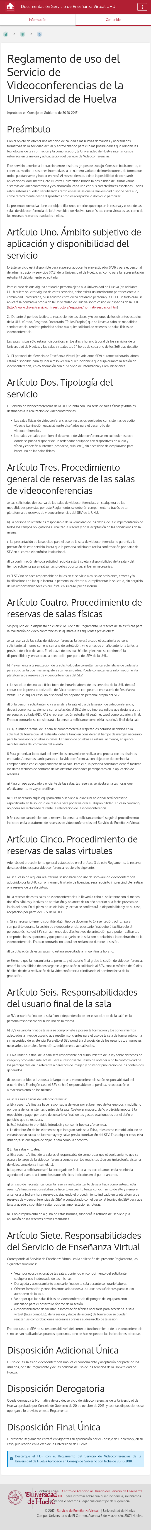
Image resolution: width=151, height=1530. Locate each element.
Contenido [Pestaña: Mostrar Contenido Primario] (113, 20)
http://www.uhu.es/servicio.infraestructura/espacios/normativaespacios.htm (62, 307)
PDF (40, 1456)
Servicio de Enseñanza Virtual (78, 1511)
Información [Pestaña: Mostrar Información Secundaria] (37, 20)
